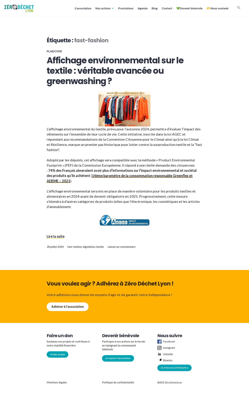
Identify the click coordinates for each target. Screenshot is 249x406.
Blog (154, 9)
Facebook (166, 342)
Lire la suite (55, 236)
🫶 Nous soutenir (217, 9)
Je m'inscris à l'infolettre (174, 367)
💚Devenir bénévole (189, 9)
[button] (20, 9)
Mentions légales (57, 382)
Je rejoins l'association (118, 358)
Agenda (142, 9)
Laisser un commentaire (121, 246)
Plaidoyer (54, 51)
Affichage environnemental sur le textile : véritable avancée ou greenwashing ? (115, 71)
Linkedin (165, 354)
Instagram (166, 348)
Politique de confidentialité (118, 382)
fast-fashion (74, 246)
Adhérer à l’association (67, 306)
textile (100, 246)
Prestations (125, 9)
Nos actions (102, 9)
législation (89, 246)
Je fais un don (57, 354)
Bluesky (164, 360)
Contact (166, 9)
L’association (82, 9)
